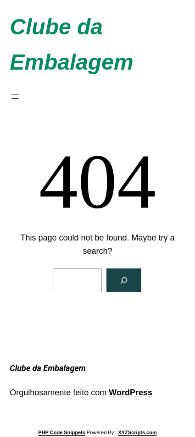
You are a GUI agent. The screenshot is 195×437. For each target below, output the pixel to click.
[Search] (123, 280)
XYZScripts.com (137, 432)
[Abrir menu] (15, 96)
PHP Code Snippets (61, 432)
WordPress (130, 392)
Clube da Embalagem (48, 368)
